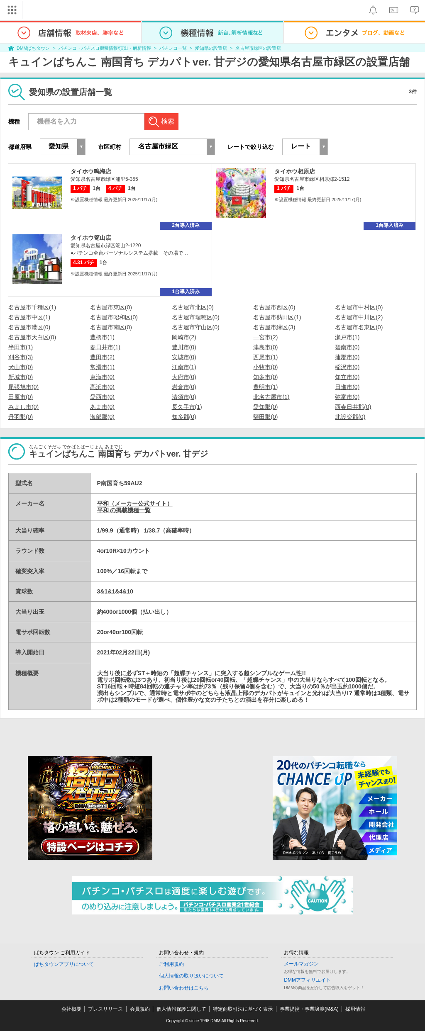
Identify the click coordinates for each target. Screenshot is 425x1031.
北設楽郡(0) (350, 417)
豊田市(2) (102, 357)
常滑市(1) (102, 367)
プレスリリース (105, 1009)
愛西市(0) (102, 397)
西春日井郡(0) (353, 407)
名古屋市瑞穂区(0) (196, 317)
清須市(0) (184, 397)
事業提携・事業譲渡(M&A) (309, 1009)
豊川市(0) (184, 347)
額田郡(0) (265, 417)
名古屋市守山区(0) (196, 327)
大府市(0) (184, 377)
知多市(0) (265, 377)
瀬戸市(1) (347, 337)
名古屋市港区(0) (29, 327)
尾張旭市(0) (23, 387)
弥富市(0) (347, 397)
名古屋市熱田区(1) (277, 317)
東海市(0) (102, 377)
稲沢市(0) (347, 367)
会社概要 (71, 1009)
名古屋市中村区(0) (359, 307)
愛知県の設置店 (211, 48)
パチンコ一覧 (173, 48)
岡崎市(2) (184, 337)
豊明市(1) (265, 387)
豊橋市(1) (102, 337)
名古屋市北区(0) (193, 307)
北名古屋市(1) (271, 397)
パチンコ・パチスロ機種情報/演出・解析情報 (105, 48)
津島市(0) (265, 347)
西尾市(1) (265, 357)
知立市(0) (347, 377)
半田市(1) (20, 347)
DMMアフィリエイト (307, 980)
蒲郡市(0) (347, 357)
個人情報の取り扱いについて (191, 976)
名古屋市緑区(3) (274, 327)
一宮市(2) (265, 337)
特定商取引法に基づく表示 (243, 1009)
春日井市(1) (105, 347)
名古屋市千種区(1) (32, 307)
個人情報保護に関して (181, 1009)
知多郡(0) (184, 417)
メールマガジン (301, 964)
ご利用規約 (171, 964)
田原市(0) (20, 397)
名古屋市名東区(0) (359, 327)
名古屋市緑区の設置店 (258, 48)
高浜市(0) (102, 387)
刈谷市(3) (20, 357)
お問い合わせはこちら (184, 988)
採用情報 (355, 1009)
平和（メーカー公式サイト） (135, 503)
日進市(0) (347, 387)
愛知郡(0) (265, 407)
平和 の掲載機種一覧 (124, 510)
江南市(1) (184, 367)
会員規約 (140, 1009)
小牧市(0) (265, 367)
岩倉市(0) (184, 387)
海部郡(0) (102, 417)
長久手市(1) (187, 407)
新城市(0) (20, 377)
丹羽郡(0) (20, 417)
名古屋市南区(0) (111, 327)
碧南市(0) (347, 347)
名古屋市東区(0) (111, 307)
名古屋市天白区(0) (32, 337)
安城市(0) (184, 357)
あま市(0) (102, 407)
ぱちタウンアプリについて (64, 964)
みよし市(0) (23, 407)
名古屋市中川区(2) (359, 317)
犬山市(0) (20, 367)
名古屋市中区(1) (29, 317)
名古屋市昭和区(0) (114, 317)
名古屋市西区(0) (274, 307)
